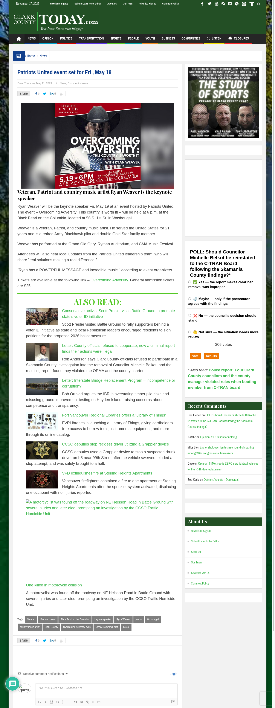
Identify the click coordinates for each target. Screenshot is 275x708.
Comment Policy (170, 3)
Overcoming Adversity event (77, 627)
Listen (214, 39)
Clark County (51, 627)
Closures (238, 39)
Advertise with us (147, 3)
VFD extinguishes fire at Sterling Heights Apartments (107, 473)
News (31, 40)
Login (173, 674)
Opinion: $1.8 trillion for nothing (218, 437)
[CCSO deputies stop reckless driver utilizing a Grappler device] (42, 450)
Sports (116, 40)
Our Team (128, 3)
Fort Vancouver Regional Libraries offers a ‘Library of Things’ (114, 415)
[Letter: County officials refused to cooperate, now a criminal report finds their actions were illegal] (42, 352)
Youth (150, 40)
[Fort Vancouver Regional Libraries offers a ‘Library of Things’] (42, 421)
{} (93, 702)
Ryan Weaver (123, 619)
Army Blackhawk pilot (107, 627)
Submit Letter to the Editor (88, 3)
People (133, 40)
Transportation (91, 40)
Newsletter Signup (59, 3)
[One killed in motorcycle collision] (100, 540)
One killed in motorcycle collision (54, 585)
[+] (99, 702)
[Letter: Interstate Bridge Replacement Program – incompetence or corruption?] (42, 386)
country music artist (30, 627)
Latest (126, 627)
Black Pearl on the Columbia (75, 619)
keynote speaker (103, 619)
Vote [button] (195, 356)
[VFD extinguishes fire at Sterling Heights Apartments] (42, 479)
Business (168, 40)
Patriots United (47, 619)
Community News (78, 83)
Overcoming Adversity (109, 280)
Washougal (153, 619)
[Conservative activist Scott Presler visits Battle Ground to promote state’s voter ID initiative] (42, 316)
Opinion (48, 40)
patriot (139, 619)
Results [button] (211, 356)
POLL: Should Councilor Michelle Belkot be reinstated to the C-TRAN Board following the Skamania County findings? (222, 421)
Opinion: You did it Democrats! (221, 480)
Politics (66, 40)
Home (33, 56)
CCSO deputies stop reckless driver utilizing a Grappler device (115, 444)
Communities (190, 40)
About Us (112, 3)
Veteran (31, 619)
